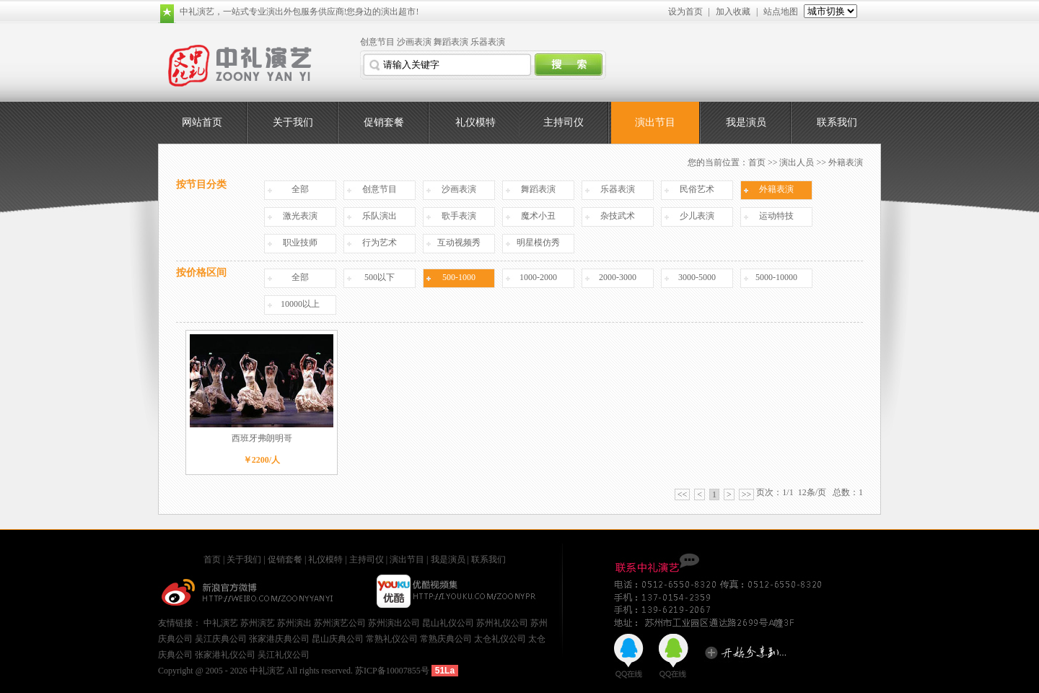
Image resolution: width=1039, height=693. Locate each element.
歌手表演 (459, 216)
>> (747, 494)
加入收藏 (733, 11)
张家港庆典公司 (279, 639)
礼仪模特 (475, 122)
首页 (757, 162)
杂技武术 (617, 216)
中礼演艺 (220, 623)
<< (683, 494)
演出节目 (655, 122)
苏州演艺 (257, 623)
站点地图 (780, 11)
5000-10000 (776, 277)
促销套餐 (384, 122)
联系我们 (837, 122)
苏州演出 (294, 623)
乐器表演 (487, 42)
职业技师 (300, 242)
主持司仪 (563, 122)
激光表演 (300, 216)
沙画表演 (414, 42)
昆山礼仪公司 (448, 623)
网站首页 (202, 122)
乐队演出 (379, 216)
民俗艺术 (697, 189)
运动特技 (776, 216)
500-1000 (458, 277)
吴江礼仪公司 (284, 655)
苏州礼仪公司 (502, 623)
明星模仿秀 (538, 242)
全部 (300, 189)
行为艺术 (379, 242)
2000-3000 (617, 277)
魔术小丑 (538, 216)
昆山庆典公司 (338, 639)
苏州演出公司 (394, 623)
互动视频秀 (459, 242)
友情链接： (180, 623)
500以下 (379, 277)
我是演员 (746, 122)
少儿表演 (697, 216)
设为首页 (685, 11)
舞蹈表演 (451, 42)
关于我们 (293, 122)
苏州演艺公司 (340, 623)
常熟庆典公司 (446, 639)
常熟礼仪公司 (392, 639)
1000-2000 (538, 277)
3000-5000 (697, 277)
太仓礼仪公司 (500, 639)
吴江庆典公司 (221, 639)
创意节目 (377, 42)
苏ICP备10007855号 (392, 671)
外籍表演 (776, 189)
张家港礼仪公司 (225, 655)
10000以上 (300, 304)
